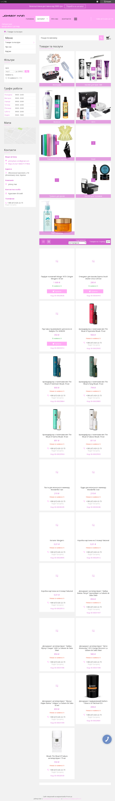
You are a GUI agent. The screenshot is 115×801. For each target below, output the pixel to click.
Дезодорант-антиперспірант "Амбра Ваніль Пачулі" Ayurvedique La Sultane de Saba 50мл (93, 593)
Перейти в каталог (75, 6)
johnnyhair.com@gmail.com (18, 161)
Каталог (41, 19)
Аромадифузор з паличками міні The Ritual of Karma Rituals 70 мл (56, 436)
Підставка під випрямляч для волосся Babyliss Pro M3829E (57, 330)
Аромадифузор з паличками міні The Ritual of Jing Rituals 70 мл (93, 383)
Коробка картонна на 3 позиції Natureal (93, 540)
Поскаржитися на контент (52, 799)
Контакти (66, 19)
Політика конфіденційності (72, 799)
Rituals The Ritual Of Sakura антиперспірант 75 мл (56, 757)
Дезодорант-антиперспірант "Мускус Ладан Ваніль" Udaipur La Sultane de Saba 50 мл (57, 703)
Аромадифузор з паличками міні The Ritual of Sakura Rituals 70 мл (93, 436)
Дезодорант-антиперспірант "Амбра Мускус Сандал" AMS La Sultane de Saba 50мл (57, 648)
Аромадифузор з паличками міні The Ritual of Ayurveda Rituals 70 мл (93, 330)
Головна (30, 19)
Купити (58, 291)
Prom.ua (69, 797)
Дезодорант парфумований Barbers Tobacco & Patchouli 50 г (93, 702)
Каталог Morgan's (57, 540)
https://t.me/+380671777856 (19, 164)
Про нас (54, 19)
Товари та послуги (12, 42)
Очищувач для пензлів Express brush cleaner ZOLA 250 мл (93, 278)
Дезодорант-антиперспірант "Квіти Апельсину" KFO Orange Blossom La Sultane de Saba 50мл (93, 648)
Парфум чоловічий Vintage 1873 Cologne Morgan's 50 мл (57, 278)
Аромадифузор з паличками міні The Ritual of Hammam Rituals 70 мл (56, 383)
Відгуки (8, 51)
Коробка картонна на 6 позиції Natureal (57, 591)
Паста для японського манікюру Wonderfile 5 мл (57, 488)
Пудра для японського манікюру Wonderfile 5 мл (93, 488)
